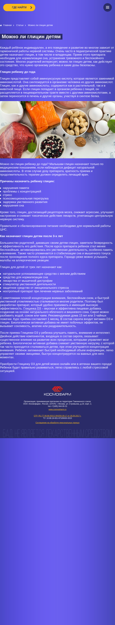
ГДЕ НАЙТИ (19, 7)
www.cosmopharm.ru (57, 409)
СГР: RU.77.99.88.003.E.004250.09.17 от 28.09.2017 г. (57, 416)
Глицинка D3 (32, 308)
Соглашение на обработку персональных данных (57, 423)
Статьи (20, 25)
